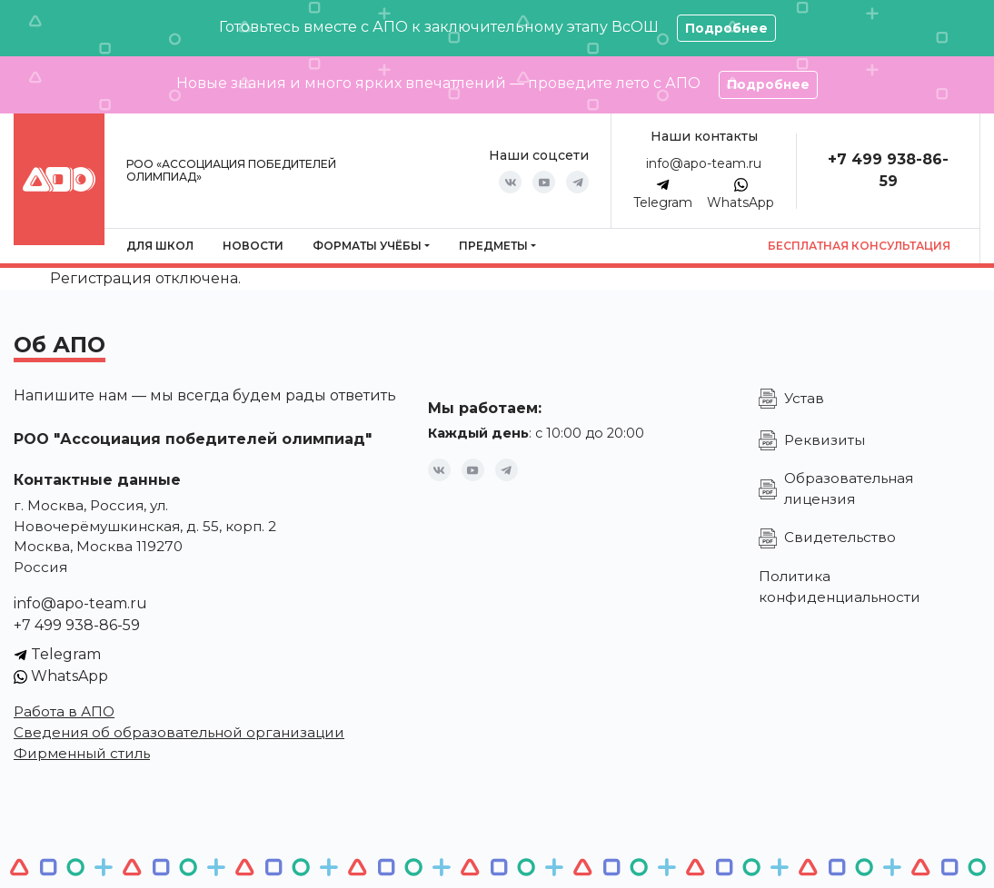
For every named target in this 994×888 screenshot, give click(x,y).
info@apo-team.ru (703, 163)
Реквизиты (824, 440)
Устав (804, 398)
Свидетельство (840, 537)
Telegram (662, 194)
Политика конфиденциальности (839, 586)
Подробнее (726, 28)
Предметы (493, 245)
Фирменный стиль (82, 753)
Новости (253, 245)
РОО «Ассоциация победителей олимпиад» (231, 170)
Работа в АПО (64, 711)
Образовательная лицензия (848, 488)
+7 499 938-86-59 (77, 625)
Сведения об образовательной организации (179, 732)
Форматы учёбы (367, 245)
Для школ (160, 245)
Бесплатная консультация (859, 245)
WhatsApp (740, 194)
